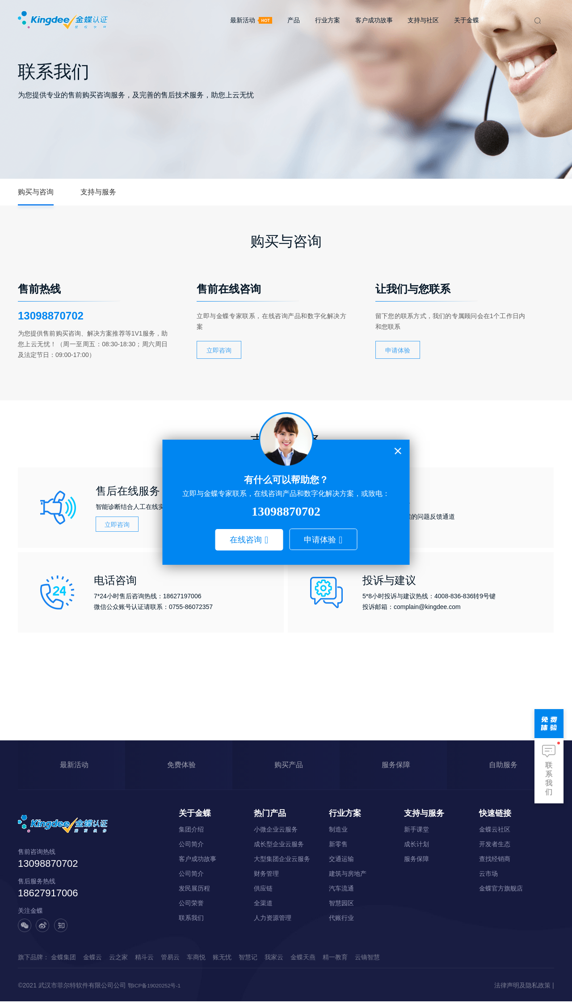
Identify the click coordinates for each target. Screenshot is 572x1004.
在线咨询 (246, 539)
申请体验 (320, 539)
